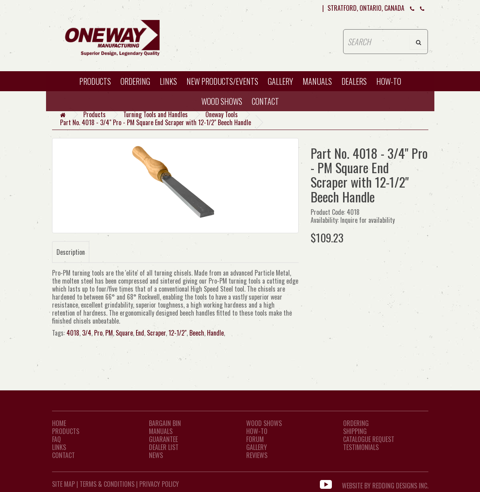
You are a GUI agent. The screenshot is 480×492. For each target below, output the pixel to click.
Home (59, 423)
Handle (215, 333)
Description (70, 252)
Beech (196, 333)
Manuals (317, 81)
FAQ (56, 439)
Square (124, 333)
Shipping (355, 431)
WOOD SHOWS (221, 101)
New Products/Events (222, 81)
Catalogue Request (368, 439)
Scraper (156, 333)
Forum (255, 439)
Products (95, 81)
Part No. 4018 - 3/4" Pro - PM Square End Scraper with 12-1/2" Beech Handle (155, 122)
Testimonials (361, 447)
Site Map (63, 484)
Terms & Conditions (107, 484)
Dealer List (164, 447)
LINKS (59, 447)
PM (109, 333)
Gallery (280, 81)
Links (168, 81)
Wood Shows (264, 423)
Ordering (135, 81)
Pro (98, 333)
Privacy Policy (159, 484)
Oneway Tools (221, 114)
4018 (72, 333)
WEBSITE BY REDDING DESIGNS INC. (385, 484)
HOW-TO (388, 81)
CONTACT (265, 101)
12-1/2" (178, 333)
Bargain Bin (165, 423)
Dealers (354, 81)
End (140, 333)
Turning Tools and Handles (155, 114)
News (156, 455)
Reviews (256, 455)
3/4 (86, 333)
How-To (256, 431)
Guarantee (163, 439)
